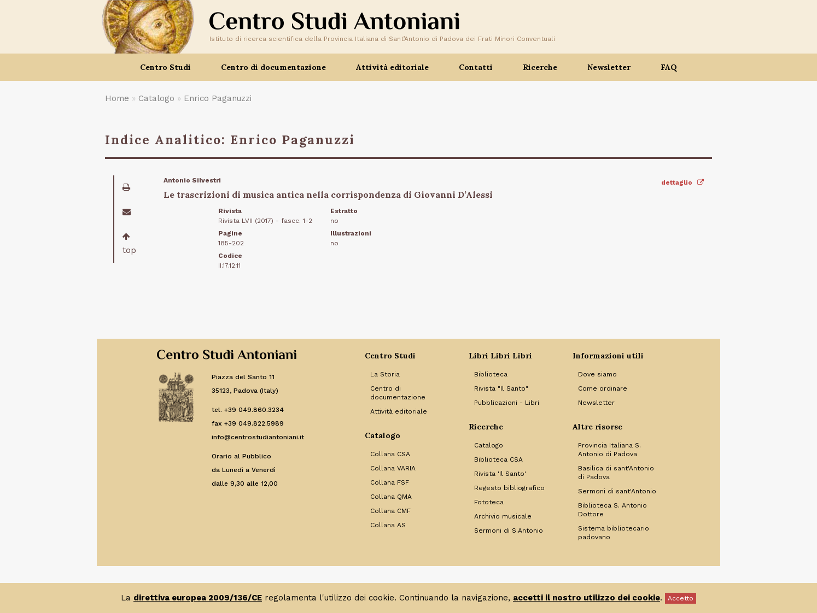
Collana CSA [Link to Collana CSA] (390, 454)
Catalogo (156, 98)
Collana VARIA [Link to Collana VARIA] (393, 468)
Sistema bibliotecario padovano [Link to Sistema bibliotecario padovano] (613, 532)
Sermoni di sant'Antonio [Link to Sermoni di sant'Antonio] (617, 491)
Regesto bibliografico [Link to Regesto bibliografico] (509, 488)
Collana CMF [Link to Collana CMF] (390, 511)
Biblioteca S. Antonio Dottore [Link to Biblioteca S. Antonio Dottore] (612, 510)
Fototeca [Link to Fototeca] (489, 502)
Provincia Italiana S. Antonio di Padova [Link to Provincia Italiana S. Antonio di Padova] (609, 449)
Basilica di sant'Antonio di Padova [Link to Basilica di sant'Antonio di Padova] (616, 472)
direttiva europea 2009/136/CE (197, 598)
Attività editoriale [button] (392, 67)
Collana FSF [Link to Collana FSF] (389, 482)
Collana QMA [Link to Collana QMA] (391, 496)
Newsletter (609, 67)
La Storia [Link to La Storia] (385, 374)
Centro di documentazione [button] (273, 67)
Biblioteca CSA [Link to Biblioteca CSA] (498, 459)
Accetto (680, 598)
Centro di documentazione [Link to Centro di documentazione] (397, 393)
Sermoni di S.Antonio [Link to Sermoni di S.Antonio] (508, 530)
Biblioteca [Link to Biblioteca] (490, 374)
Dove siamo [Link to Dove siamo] (597, 374)
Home (117, 98)
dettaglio (682, 182)
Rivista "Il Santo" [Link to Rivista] (501, 388)
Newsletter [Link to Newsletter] (596, 402)
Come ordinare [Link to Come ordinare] (602, 388)
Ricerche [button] (540, 67)
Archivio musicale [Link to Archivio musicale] (503, 516)
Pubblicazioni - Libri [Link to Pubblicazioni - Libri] (506, 402)
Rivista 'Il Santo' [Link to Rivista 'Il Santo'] (500, 474)
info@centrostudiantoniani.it (258, 437)
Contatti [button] (476, 67)
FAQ (669, 67)
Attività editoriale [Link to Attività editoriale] (398, 411)
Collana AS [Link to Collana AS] (388, 525)
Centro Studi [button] (165, 67)
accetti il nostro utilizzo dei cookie (586, 598)
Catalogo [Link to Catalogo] (488, 445)
